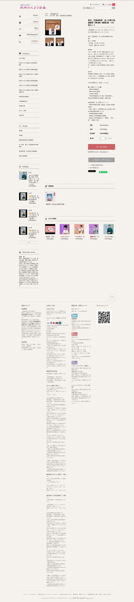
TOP (46, 14)
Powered (81, 598)
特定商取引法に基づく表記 (95, 594)
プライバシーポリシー (52, 594)
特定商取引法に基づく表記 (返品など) (98, 152)
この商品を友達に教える (96, 165)
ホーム (25, 594)
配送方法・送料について (79, 594)
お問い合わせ (41, 594)
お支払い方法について (66, 594)
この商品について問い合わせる (101, 160)
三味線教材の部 (54, 14)
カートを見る (110, 4)
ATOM (109, 594)
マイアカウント (96, 4)
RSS (104, 594)
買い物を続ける (94, 167)
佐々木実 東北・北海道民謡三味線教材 (61, 15)
